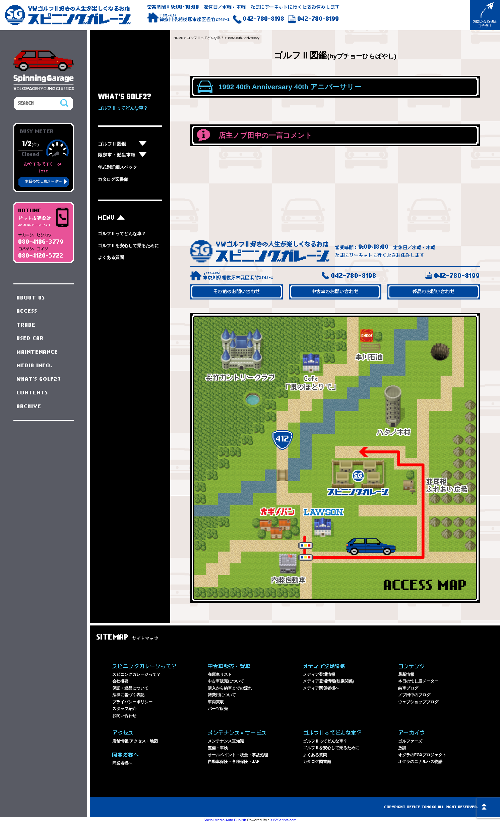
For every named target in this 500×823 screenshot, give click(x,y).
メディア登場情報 (319, 674)
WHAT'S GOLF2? (39, 379)
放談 (402, 748)
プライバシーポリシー (132, 702)
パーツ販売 (218, 708)
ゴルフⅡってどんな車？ (122, 233)
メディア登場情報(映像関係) (328, 681)
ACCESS (27, 311)
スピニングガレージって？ (136, 674)
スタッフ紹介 (124, 708)
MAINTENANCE (37, 352)
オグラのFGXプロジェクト (422, 755)
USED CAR (30, 338)
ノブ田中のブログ (414, 695)
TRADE (26, 325)
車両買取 (216, 702)
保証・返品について (130, 688)
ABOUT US (31, 297)
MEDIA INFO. (35, 365)
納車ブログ (408, 688)
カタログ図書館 (113, 179)
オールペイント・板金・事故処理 (238, 755)
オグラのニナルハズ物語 (420, 761)
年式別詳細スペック (117, 167)
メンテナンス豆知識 (226, 741)
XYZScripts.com (283, 820)
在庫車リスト (220, 674)
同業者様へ (122, 763)
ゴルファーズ (410, 741)
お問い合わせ (124, 715)
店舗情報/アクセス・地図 (135, 741)
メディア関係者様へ (321, 688)
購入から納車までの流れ (230, 688)
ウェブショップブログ (418, 702)
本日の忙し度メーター (418, 681)
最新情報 (406, 674)
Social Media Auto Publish (224, 820)
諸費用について (222, 695)
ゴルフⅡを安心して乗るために (128, 245)
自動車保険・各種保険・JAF (234, 761)
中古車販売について (226, 681)
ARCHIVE (29, 406)
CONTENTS (32, 392)
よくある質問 (111, 257)
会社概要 (120, 681)
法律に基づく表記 (128, 695)
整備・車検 (218, 748)
